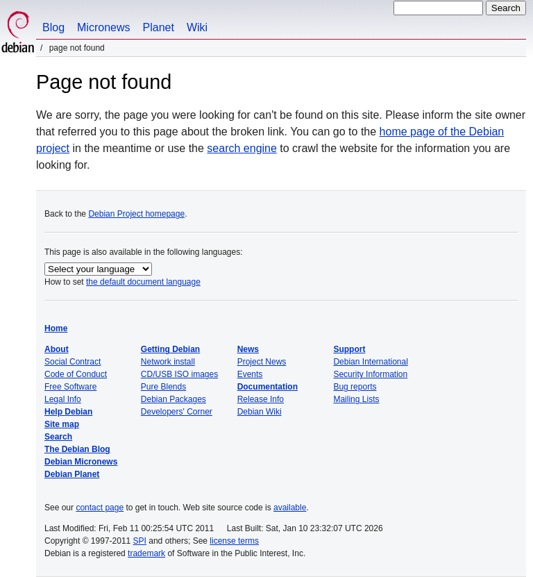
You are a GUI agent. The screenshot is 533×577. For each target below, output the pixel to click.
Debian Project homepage (136, 214)
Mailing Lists (356, 399)
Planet (158, 27)
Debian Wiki (259, 412)
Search (58, 437)
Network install (168, 362)
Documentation (267, 387)
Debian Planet (71, 474)
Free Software (70, 387)
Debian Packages (173, 399)
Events (250, 374)
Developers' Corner (176, 412)
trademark (146, 553)
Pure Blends (163, 387)
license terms (234, 541)
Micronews (103, 27)
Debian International (370, 362)
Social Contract (72, 362)
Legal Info (62, 399)
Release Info (260, 399)
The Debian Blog (77, 449)
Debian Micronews (80, 462)
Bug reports (354, 387)
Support (349, 349)
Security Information (370, 374)
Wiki (197, 27)
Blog (53, 27)
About (56, 349)
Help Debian (68, 412)
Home (55, 328)
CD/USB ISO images (179, 374)
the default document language (143, 282)
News (248, 349)
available (289, 507)
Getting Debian (170, 349)
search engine (242, 148)
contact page (100, 507)
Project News (262, 362)
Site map (61, 424)
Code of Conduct (75, 374)
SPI (139, 541)
